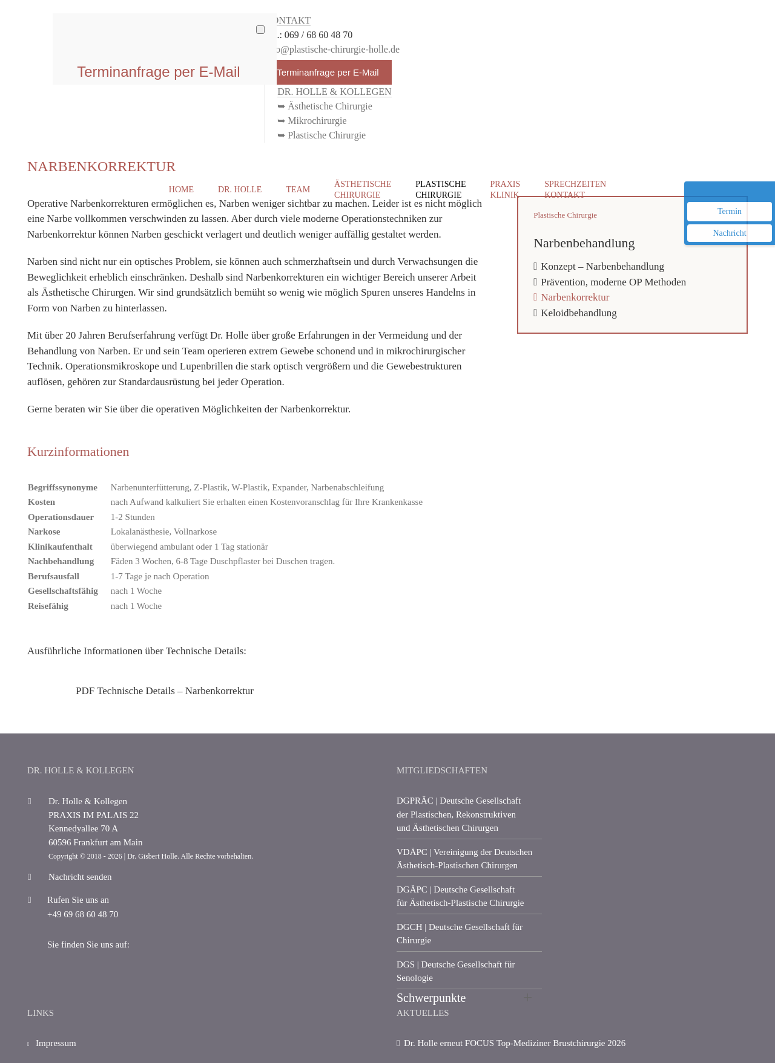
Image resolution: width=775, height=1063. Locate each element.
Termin (729, 211)
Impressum (51, 1048)
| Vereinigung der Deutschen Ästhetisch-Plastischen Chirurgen (464, 859)
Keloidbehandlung (579, 313)
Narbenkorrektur (575, 297)
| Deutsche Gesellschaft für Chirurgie (460, 934)
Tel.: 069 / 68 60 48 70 (308, 35)
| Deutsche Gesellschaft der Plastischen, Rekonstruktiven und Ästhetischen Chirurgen (459, 814)
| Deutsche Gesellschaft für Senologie (456, 971)
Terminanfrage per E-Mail (327, 72)
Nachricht (729, 233)
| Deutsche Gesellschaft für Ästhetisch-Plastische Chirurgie (460, 896)
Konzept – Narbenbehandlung (602, 266)
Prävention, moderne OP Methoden (613, 282)
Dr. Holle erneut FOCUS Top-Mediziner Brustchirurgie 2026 (514, 1043)
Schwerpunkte (431, 997)
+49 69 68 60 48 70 (73, 914)
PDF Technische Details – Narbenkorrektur (165, 691)
